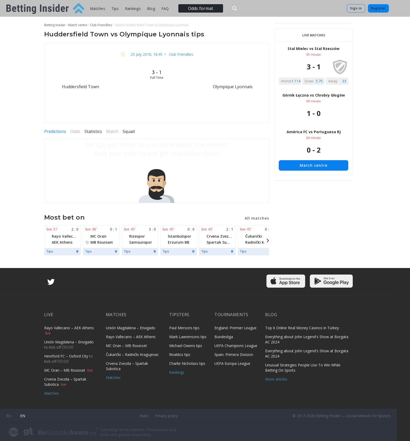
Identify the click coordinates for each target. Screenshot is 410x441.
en (22, 415)
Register (378, 8)
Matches (97, 8)
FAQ (165, 8)
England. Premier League (235, 327)
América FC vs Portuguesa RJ (314, 131)
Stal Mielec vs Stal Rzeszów (313, 48)
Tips (115, 8)
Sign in (356, 8)
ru (8, 415)
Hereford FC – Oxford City (66, 356)
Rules (144, 415)
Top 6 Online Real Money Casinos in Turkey (302, 327)
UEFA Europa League (232, 363)
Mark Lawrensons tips (188, 336)
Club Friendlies (180, 54)
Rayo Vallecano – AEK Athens (69, 327)
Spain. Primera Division (233, 354)
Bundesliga (223, 336)
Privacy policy (166, 415)
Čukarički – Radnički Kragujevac (132, 354)
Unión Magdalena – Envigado (69, 341)
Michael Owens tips (185, 345)
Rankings (133, 8)
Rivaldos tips (179, 354)
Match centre (313, 165)
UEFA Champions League (235, 345)
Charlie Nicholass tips (187, 363)
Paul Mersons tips (184, 327)
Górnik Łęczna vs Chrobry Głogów (313, 95)
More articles (276, 379)
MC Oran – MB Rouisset (65, 370)
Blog (151, 8)
